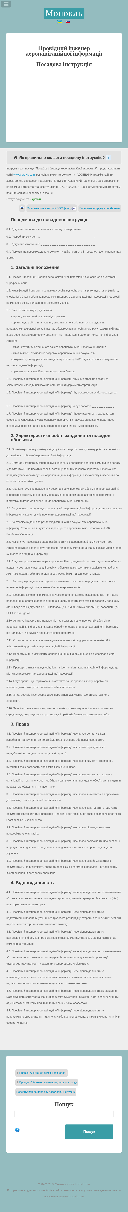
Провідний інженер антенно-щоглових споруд (48, 1082)
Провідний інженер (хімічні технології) (43, 1072)
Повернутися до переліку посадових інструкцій (45, 1091)
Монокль (64, 13)
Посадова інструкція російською (99, 208)
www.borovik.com (24, 174)
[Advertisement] (64, 104)
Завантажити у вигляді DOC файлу (51, 208)
